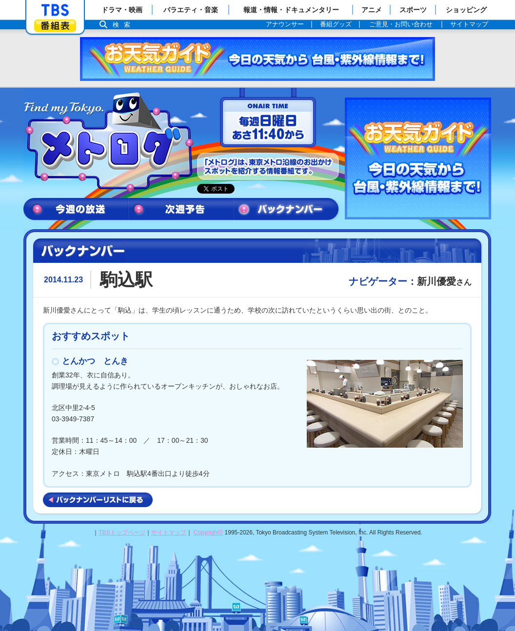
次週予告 (180, 209)
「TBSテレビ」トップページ (55, 10)
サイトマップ (168, 532)
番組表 (55, 26)
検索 (124, 24)
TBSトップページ (122, 532)
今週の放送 (75, 209)
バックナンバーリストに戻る (98, 500)
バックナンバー (286, 209)
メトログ (107, 142)
